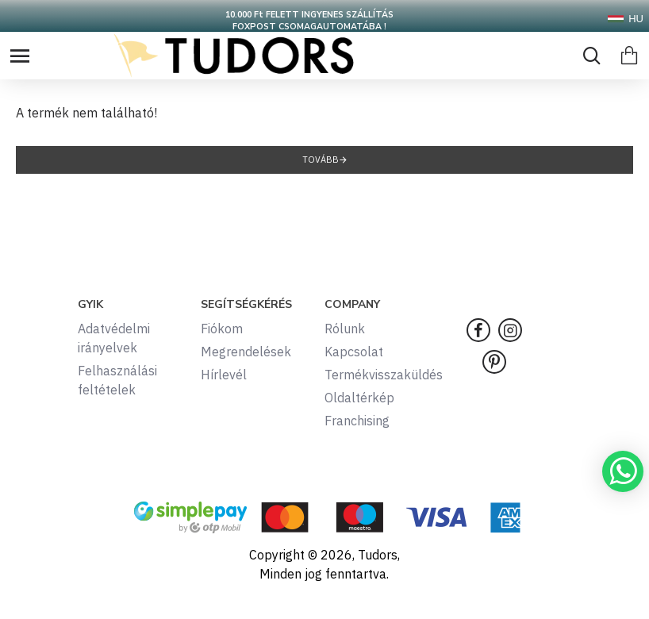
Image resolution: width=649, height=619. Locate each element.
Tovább (320, 159)
